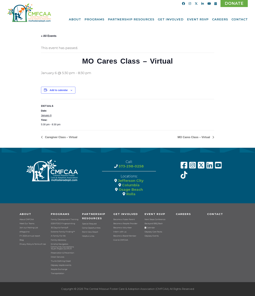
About (25, 214)
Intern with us (119, 232)
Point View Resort (90, 232)
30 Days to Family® (59, 228)
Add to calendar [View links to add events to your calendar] (59, 90)
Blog (22, 240)
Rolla (130, 194)
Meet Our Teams (27, 223)
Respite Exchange (59, 269)
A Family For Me (58, 236)
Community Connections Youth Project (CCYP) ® (62, 248)
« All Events (48, 35)
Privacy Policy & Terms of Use (33, 244)
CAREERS (183, 214)
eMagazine (25, 232)
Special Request (89, 224)
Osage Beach (130, 190)
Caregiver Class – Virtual (60, 137)
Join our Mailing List (29, 228)
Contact (215, 214)
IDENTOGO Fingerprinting (63, 223)
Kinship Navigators (59, 244)
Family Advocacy (58, 240)
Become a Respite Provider (125, 223)
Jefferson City (130, 181)
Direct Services (57, 257)
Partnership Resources (93, 216)
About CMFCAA (27, 219)
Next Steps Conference (155, 219)
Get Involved (125, 214)
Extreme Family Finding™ (63, 232)
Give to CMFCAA (120, 240)
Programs (60, 214)
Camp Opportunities (91, 228)
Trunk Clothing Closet (61, 261)
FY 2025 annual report (30, 236)
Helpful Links (88, 236)
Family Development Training (64, 219)
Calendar (150, 228)
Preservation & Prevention (62, 253)
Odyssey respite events (61, 265)
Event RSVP (155, 214)
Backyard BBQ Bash (154, 223)
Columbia (130, 185)
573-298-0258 (131, 166)
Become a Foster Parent (124, 219)
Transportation (57, 273)
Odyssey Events (152, 236)
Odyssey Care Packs (153, 232)
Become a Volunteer (122, 228)
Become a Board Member (124, 236)
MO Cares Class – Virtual (194, 137)
